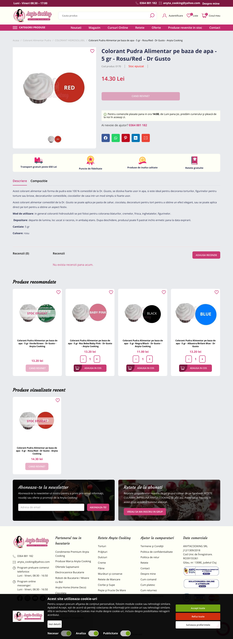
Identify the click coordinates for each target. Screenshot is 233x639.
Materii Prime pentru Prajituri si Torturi (72, 600)
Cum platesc (148, 585)
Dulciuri (102, 557)
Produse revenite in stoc (185, 27)
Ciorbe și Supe (106, 585)
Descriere (20, 181)
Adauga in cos (88, 368)
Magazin (94, 27)
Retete (139, 27)
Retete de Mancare (109, 579)
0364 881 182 (138, 125)
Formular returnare (152, 596)
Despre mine (148, 574)
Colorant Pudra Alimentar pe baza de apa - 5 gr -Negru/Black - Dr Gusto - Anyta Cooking (143, 343)
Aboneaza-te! (98, 507)
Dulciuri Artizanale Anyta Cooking (69, 610)
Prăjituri (102, 552)
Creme (102, 563)
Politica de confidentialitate (157, 552)
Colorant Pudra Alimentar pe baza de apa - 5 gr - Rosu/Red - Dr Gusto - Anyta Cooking (37, 450)
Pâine (101, 568)
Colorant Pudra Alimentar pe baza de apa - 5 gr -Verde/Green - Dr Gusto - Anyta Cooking (37, 343)
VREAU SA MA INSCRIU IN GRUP (145, 511)
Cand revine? (37, 368)
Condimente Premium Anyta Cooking (72, 554)
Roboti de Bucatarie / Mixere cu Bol (72, 580)
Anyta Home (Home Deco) (70, 587)
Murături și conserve (110, 574)
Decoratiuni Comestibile (69, 618)
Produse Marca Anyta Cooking (73, 561)
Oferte (156, 27)
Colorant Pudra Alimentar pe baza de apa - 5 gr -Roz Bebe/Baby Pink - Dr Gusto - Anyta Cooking (90, 343)
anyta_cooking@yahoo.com (31, 562)
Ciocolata (60, 593)
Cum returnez (149, 590)
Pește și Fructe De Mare (112, 590)
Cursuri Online (118, 27)
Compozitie (39, 181)
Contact (214, 27)
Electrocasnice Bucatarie (69, 572)
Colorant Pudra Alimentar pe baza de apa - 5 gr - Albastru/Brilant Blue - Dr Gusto (195, 343)
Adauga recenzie (206, 255)
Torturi (102, 546)
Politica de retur (150, 557)
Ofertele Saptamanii (67, 567)
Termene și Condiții (152, 546)
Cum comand (148, 579)
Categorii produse (32, 27)
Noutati (76, 27)
